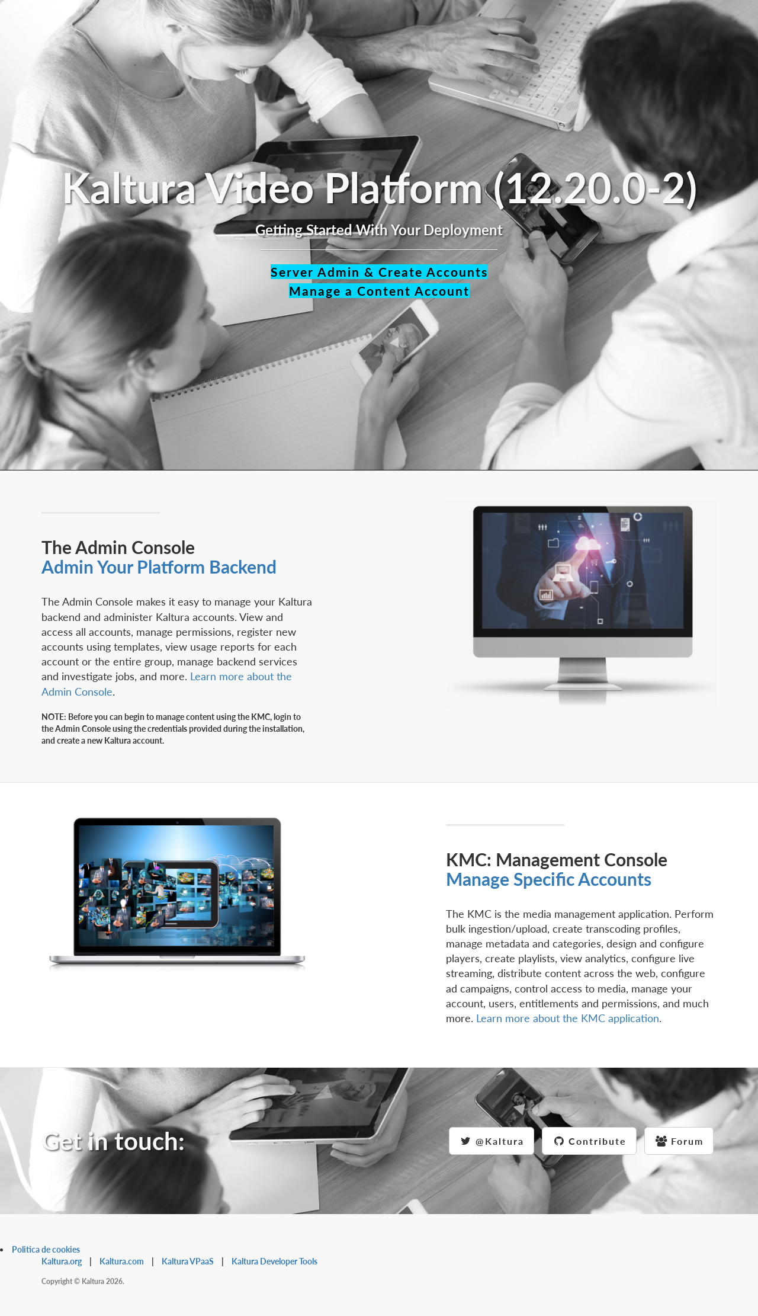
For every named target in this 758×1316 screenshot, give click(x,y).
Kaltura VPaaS (188, 1261)
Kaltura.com (121, 1261)
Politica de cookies (46, 1249)
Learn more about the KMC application (567, 1017)
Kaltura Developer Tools (274, 1261)
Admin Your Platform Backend (159, 566)
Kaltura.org (61, 1261)
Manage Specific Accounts (548, 878)
